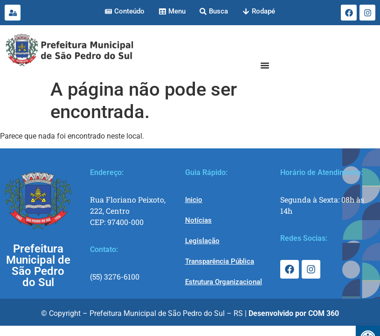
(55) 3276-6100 (114, 276)
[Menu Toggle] (264, 65)
